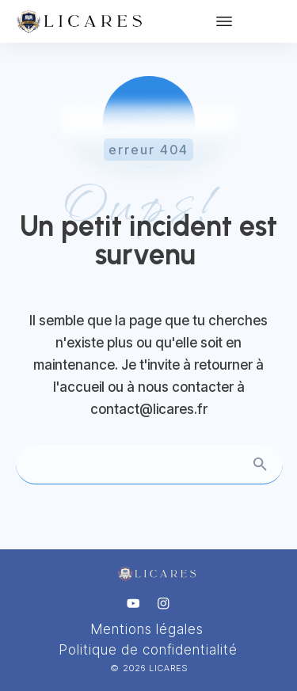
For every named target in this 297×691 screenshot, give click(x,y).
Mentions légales (147, 629)
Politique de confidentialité (148, 650)
